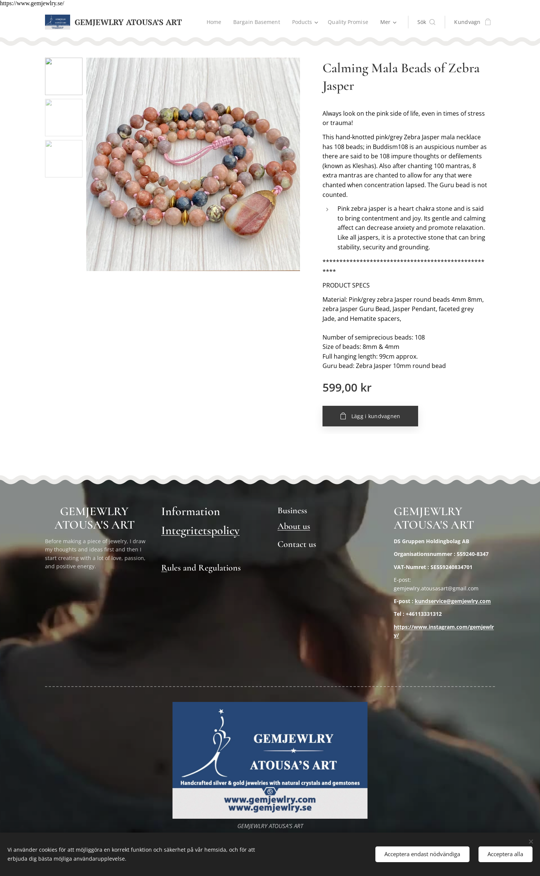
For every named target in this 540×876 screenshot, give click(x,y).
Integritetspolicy (200, 530)
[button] (426, 22)
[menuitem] (213, 22)
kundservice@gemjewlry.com (453, 601)
